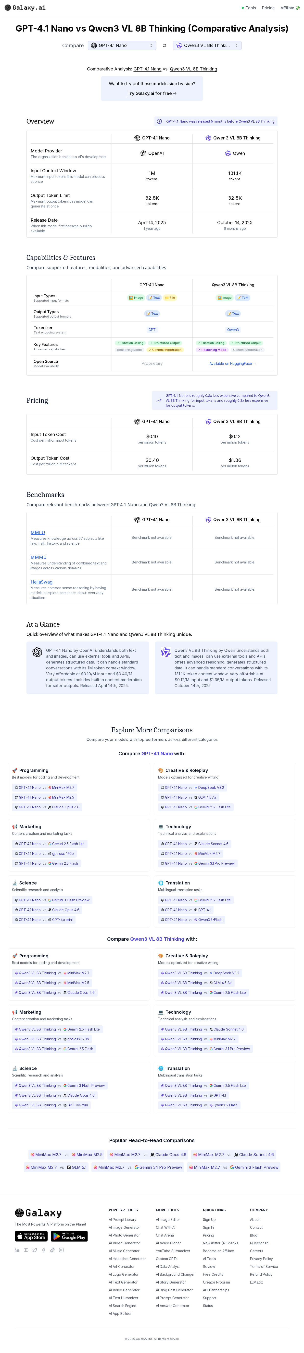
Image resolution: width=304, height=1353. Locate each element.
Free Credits (213, 1274)
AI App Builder (120, 1313)
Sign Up (209, 1219)
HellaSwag (41, 582)
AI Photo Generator (124, 1235)
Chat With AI (165, 1227)
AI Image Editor (168, 1219)
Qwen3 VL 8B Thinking (193, 68)
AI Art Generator (122, 1266)
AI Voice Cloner (168, 1243)
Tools (251, 7)
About (255, 1219)
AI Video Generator (124, 1243)
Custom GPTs (166, 1259)
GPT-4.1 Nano (148, 68)
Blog (253, 1235)
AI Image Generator (124, 1227)
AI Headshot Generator (127, 1259)
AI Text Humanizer (123, 1298)
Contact (256, 1227)
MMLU (38, 532)
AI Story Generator (171, 1282)
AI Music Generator (124, 1251)
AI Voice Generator (124, 1290)
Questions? (259, 1243)
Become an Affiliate (218, 1251)
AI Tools (209, 1259)
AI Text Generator (123, 1282)
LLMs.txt (256, 1282)
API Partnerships (216, 1290)
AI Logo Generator (124, 1274)
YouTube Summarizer (173, 1251)
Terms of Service (264, 1266)
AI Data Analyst (168, 1266)
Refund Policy (261, 1274)
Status (208, 1306)
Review (209, 1266)
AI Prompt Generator (172, 1298)
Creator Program (216, 1282)
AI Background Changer (175, 1274)
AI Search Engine (122, 1306)
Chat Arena (165, 1235)
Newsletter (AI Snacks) (221, 1243)
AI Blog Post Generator (174, 1290)
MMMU (39, 557)
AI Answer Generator (172, 1306)
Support (209, 1298)
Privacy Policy (261, 1259)
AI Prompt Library (122, 1219)
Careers (256, 1251)
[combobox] (122, 45)
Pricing (268, 7)
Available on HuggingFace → (233, 363)
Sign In (208, 1227)
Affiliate (290, 8)
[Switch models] (164, 45)
